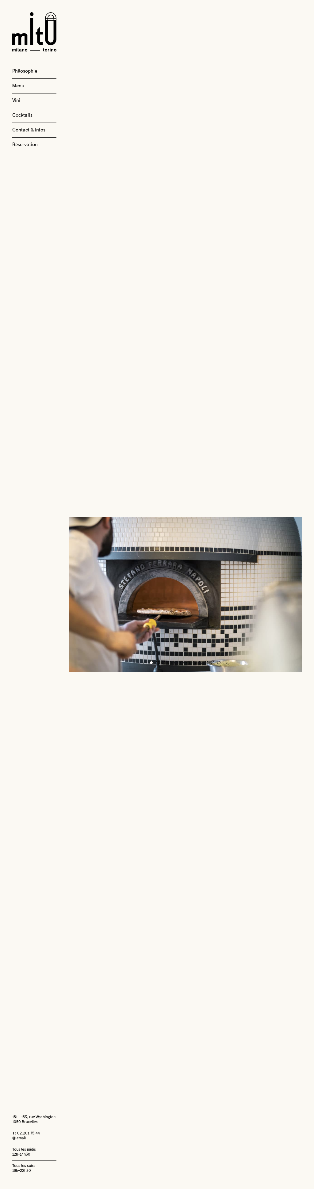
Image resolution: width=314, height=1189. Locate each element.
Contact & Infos (28, 129)
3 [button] (164, 663)
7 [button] (188, 663)
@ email (19, 1138)
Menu (18, 85)
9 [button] (200, 663)
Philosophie (24, 71)
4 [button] (170, 663)
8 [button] (194, 663)
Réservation (25, 144)
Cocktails (22, 115)
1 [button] (151, 663)
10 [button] (207, 663)
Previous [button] (144, 663)
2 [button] (157, 663)
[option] (185, 594)
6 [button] (182, 663)
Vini (16, 100)
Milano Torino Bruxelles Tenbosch (34, 31)
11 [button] (213, 663)
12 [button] (219, 663)
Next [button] (227, 663)
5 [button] (176, 663)
